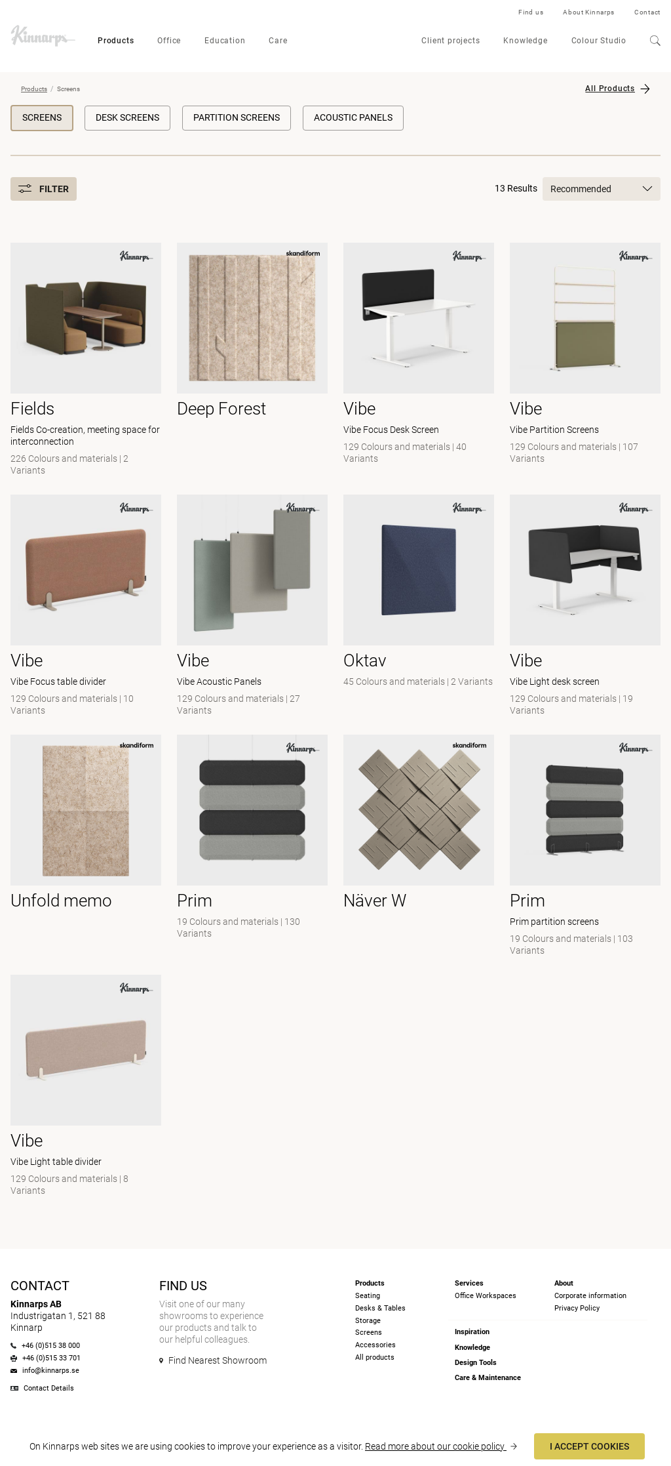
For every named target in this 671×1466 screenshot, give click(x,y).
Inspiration (472, 1332)
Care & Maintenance (488, 1378)
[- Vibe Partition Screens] (585, 361)
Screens (42, 117)
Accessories (375, 1345)
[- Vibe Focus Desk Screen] (419, 361)
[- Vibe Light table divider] (86, 1087)
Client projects (450, 40)
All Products (610, 88)
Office (169, 40)
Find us (530, 12)
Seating (367, 1296)
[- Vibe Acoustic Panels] (252, 607)
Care (278, 40)
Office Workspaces (485, 1296)
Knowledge (525, 40)
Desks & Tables (380, 1308)
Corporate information (590, 1296)
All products (374, 1357)
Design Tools (476, 1362)
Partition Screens (236, 117)
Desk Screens (127, 117)
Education (224, 40)
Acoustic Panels (353, 117)
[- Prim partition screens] (585, 847)
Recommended (601, 189)
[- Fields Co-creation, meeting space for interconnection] (86, 361)
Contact (647, 12)
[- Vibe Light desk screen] (585, 607)
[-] (419, 607)
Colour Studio (598, 40)
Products (116, 40)
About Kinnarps (589, 12)
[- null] (252, 361)
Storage (368, 1320)
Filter (43, 189)
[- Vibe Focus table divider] (86, 607)
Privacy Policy (577, 1308)
